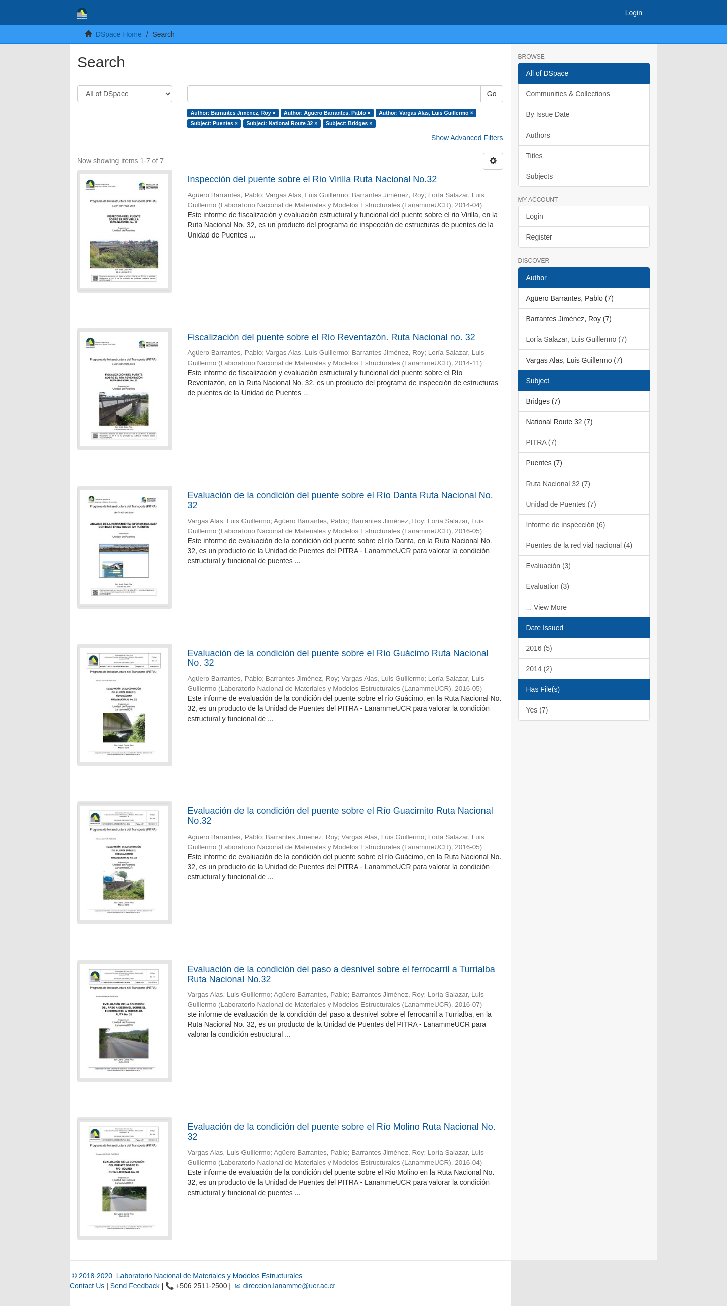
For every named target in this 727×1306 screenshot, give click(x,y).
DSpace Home (119, 34)
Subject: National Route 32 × (281, 123)
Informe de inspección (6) (565, 525)
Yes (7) (537, 710)
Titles (534, 156)
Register (539, 237)
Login (534, 216)
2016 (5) (539, 648)
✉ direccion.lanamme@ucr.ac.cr (284, 1286)
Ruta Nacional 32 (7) (558, 484)
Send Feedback (135, 1286)
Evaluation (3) (547, 586)
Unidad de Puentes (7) (561, 504)
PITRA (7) (541, 442)
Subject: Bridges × (349, 123)
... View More (546, 607)
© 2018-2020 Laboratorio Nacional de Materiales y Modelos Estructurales (186, 1276)
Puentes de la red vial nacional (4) (579, 545)
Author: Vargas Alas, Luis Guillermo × (426, 113)
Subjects (539, 176)
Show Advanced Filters (467, 138)
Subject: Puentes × (214, 123)
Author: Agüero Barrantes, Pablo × (327, 113)
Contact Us (87, 1286)
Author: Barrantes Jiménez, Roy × (233, 113)
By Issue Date (548, 114)
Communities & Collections (568, 94)
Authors (538, 135)
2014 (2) (539, 669)
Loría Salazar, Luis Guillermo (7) (576, 339)
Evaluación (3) (548, 566)
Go (492, 94)
